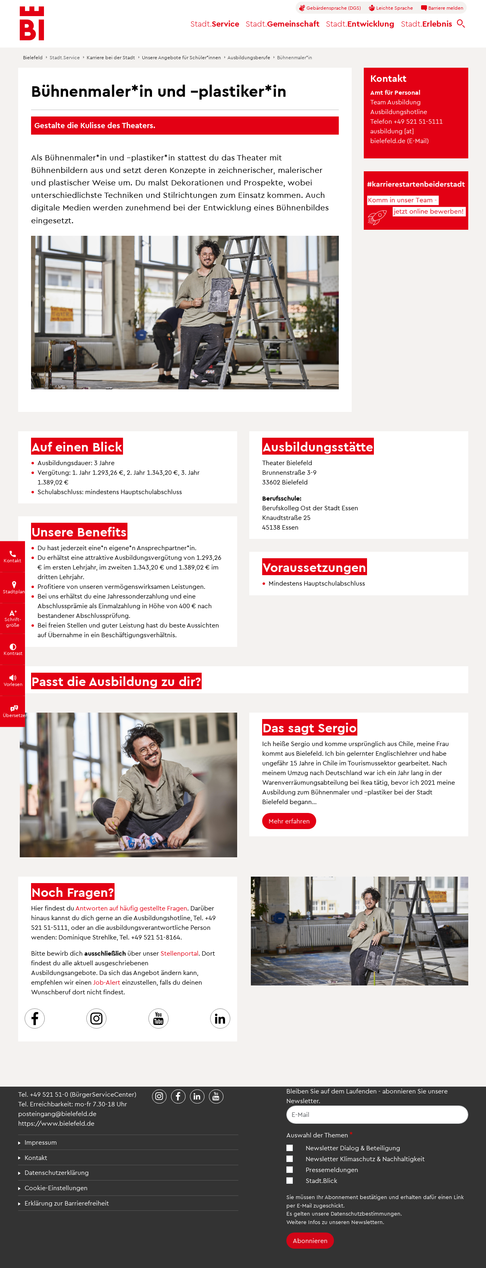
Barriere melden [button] (442, 8)
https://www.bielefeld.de (56, 1123)
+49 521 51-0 (49, 1094)
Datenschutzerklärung (57, 1172)
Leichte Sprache (391, 8)
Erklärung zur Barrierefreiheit (67, 1203)
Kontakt (36, 1157)
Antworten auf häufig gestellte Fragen (131, 908)
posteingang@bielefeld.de (57, 1113)
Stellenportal (179, 953)
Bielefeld (33, 57)
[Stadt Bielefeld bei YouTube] (216, 1096)
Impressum (41, 1142)
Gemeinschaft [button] (282, 23)
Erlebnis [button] (426, 23)
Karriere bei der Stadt (111, 57)
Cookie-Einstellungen (56, 1187)
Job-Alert (106, 982)
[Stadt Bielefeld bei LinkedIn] (197, 1096)
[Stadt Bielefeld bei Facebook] (178, 1096)
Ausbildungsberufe (248, 57)
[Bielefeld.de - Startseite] (32, 23)
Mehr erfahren (289, 821)
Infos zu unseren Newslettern (345, 1221)
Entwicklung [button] (360, 23)
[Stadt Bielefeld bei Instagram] (159, 1096)
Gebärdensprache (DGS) (330, 8)
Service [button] (214, 23)
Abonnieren (310, 1240)
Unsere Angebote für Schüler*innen (181, 57)
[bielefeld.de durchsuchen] (461, 23)
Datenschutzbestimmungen (365, 1213)
